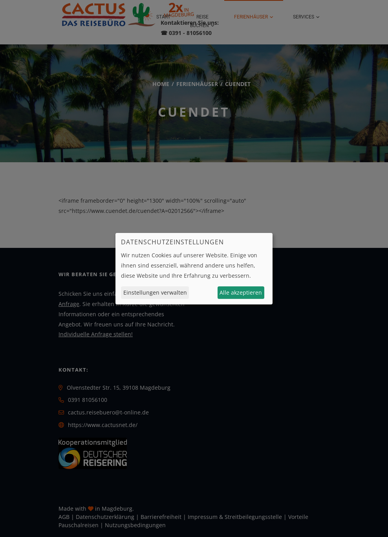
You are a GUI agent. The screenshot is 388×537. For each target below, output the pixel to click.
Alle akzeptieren (241, 292)
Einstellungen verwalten (155, 292)
